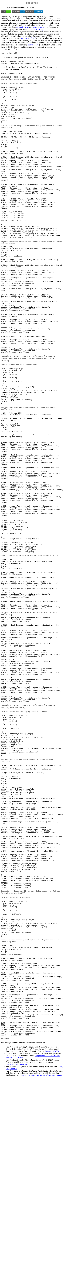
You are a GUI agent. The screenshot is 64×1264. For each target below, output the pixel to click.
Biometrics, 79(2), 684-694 (16, 1250)
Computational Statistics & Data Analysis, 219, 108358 (40, 1261)
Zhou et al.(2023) (36, 30)
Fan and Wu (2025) (28, 39)
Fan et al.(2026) (33, 45)
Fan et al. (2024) (22, 28)
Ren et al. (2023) (39, 28)
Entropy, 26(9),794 (51, 1237)
